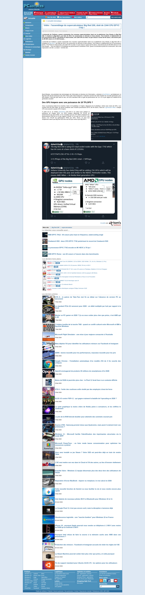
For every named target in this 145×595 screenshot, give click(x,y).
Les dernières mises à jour (62, 573)
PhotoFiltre (28, 588)
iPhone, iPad (37, 575)
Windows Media (45, 588)
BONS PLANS (82, 13)
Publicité (50, 591)
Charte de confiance (41, 591)
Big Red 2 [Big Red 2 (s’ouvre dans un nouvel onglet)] (52, 43)
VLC (26, 586)
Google (43, 581)
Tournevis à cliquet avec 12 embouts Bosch (59, 284)
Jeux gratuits (58, 586)
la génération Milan (110, 107)
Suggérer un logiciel (60, 577)
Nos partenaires (69, 591)
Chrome (36, 579)
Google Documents (46, 579)
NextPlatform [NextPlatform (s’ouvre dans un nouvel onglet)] (106, 94)
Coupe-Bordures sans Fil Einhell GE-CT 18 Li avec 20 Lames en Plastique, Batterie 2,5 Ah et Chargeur (77, 269)
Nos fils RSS (51, 17)
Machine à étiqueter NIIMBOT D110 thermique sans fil (63, 280)
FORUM (116, 13)
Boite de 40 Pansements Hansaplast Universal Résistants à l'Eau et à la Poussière (71, 277)
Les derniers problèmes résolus (107, 573)
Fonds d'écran (58, 583)
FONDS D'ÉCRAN (96, 13)
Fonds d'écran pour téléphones (85, 579)
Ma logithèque (58, 579)
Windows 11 (28, 573)
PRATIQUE (39, 13)
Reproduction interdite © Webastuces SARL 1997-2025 (94, 591)
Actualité (31, 18)
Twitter (35, 586)
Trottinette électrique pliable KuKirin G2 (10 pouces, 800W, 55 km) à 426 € (68, 265)
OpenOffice (44, 577)
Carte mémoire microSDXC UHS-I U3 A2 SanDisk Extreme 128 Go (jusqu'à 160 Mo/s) (72, 273)
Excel (42, 575)
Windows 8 (28, 577)
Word (42, 573)
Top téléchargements (60, 575)
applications (83, 573)
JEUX (107, 13)
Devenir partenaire (59, 591)
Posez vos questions (104, 575)
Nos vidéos (78, 17)
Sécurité (43, 584)
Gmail (35, 582)
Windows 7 (28, 579)
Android (36, 573)
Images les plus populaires (62, 585)
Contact (76, 591)
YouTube (43, 582)
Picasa (43, 586)
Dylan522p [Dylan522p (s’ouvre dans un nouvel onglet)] (62, 111)
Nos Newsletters (64, 17)
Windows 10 (28, 575)
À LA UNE (28, 13)
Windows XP (28, 582)
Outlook (36, 584)
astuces (89, 573)
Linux (26, 584)
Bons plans (80, 583)
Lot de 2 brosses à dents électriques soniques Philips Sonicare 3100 (67, 288)
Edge (35, 577)
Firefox (35, 581)
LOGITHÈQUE (50, 13)
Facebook (36, 588)
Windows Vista (29, 581)
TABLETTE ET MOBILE (66, 13)
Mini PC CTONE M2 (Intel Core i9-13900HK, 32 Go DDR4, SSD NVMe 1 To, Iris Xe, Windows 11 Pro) (76, 261)
